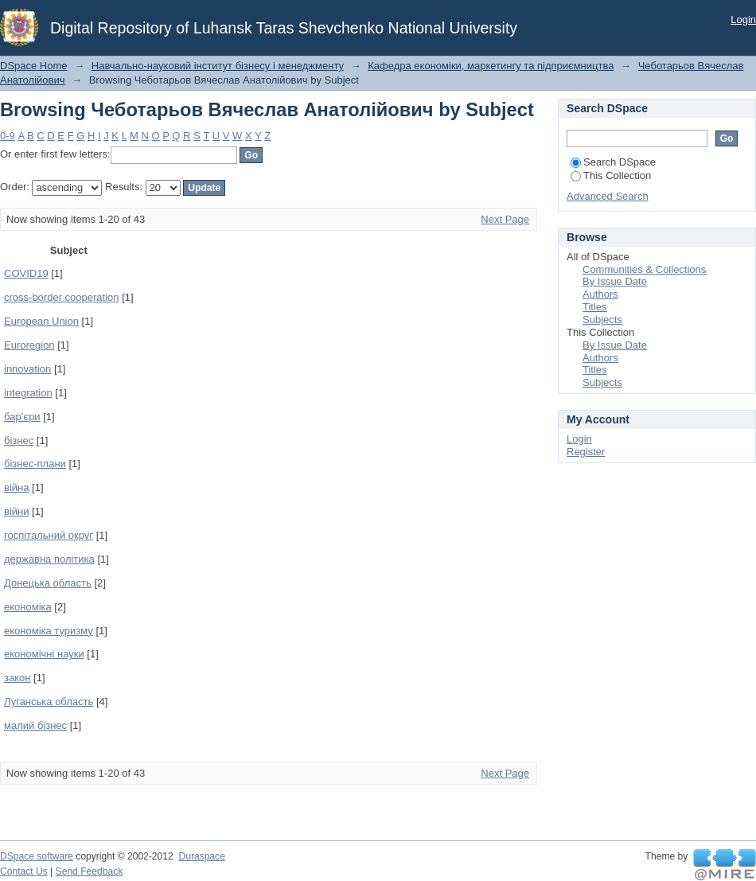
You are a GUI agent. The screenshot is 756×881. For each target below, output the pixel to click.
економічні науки (44, 654)
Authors (600, 294)
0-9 (7, 136)
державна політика (49, 559)
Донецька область (48, 583)
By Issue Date (615, 281)
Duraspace (201, 856)
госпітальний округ (48, 535)
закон (17, 678)
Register (586, 452)
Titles (595, 307)
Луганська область (48, 702)
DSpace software (36, 856)
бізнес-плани (35, 464)
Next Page (505, 219)
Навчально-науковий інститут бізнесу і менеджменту (218, 66)
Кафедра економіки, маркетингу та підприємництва (491, 66)
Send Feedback (89, 871)
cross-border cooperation (61, 297)
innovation (27, 369)
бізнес (18, 440)
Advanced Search (608, 196)
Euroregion (29, 345)
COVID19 (26, 273)
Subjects (602, 320)
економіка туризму (48, 631)
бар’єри (22, 417)
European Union (41, 321)
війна (16, 487)
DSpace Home (34, 66)
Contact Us (24, 871)
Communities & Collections (644, 269)
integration (28, 393)
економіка (28, 607)
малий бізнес (35, 725)
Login (743, 19)
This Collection (611, 175)
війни (16, 511)
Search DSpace (613, 162)
